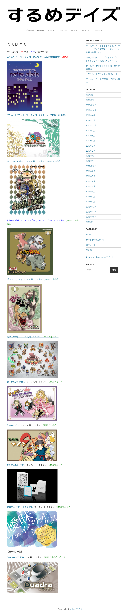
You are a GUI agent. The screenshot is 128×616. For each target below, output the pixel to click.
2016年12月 (91, 156)
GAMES (40, 30)
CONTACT (97, 30)
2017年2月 (90, 150)
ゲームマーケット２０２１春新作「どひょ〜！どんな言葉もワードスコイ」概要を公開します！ (103, 49)
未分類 (89, 250)
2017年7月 (90, 130)
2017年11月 (91, 125)
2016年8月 (90, 171)
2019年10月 (91, 105)
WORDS (85, 30)
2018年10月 (91, 110)
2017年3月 (90, 145)
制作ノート (91, 244)
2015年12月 (91, 206)
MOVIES (74, 30)
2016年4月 (90, 191)
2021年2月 (90, 95)
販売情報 (30, 30)
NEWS (89, 234)
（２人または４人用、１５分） (33, 279)
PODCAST (52, 30)
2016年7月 (90, 176)
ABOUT (63, 30)
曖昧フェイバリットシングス (20, 507)
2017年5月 (90, 135)
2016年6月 (90, 181)
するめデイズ (76, 609)
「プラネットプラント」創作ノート (102, 74)
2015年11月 (91, 211)
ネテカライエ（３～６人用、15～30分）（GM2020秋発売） (34, 57)
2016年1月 (90, 201)
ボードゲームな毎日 (95, 239)
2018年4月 (90, 115)
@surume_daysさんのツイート (100, 257)
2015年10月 (91, 217)
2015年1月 (90, 222)
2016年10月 (91, 166)
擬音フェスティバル (16, 465)
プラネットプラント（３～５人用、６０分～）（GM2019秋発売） (37, 115)
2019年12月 (91, 100)
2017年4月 (90, 140)
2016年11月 (91, 161)
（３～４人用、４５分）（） (32, 336)
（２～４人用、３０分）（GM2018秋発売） (34, 161)
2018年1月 (90, 120)
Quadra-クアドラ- (15, 557)
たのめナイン (13, 425)
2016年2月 (90, 196)
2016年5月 (90, 186)
